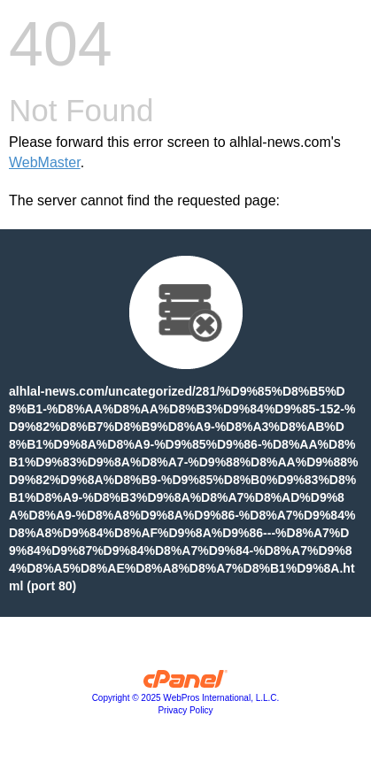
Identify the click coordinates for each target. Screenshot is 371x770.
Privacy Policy (185, 710)
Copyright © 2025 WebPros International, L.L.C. (186, 698)
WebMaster (45, 162)
